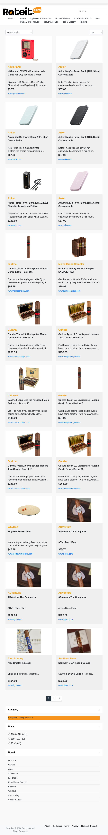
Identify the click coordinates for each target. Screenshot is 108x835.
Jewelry (22, 18)
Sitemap (84, 826)
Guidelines (57, 826)
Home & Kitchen (62, 18)
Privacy (75, 826)
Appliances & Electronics (40, 18)
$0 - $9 (16, 743)
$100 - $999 (19, 734)
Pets (97, 18)
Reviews (83, 22)
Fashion (11, 18)
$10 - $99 (18, 739)
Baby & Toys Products (30, 22)
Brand (11, 752)
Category (13, 709)
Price (11, 726)
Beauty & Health (51, 22)
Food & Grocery (69, 22)
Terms (66, 826)
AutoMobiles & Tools (83, 18)
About (47, 826)
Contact (93, 826)
